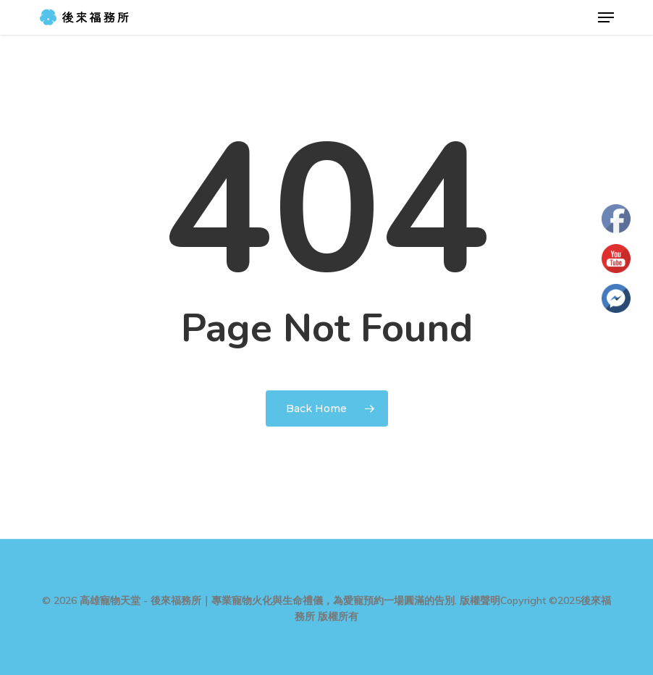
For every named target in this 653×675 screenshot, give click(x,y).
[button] (606, 17)
